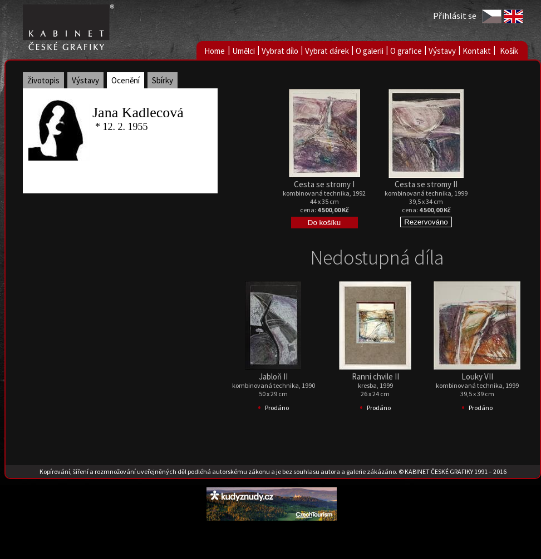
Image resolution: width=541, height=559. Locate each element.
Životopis (43, 80)
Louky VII (477, 376)
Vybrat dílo (280, 51)
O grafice (406, 51)
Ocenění (125, 80)
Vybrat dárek (327, 51)
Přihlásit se (454, 15)
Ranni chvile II (375, 376)
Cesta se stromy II (426, 184)
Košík (509, 51)
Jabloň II (273, 376)
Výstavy (442, 51)
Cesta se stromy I (324, 184)
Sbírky (162, 80)
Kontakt (477, 51)
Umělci (243, 51)
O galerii (369, 51)
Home (214, 51)
